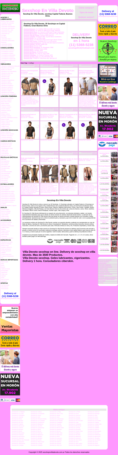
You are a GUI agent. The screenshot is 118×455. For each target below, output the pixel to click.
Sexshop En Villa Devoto (48, 10)
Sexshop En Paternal (36, 433)
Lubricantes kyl (5, 33)
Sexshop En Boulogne (75, 429)
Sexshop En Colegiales (56, 422)
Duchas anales (5, 209)
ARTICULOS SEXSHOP (105, 260)
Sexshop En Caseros (17, 427)
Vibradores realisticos (7, 87)
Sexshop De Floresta (55, 443)
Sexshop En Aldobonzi (75, 436)
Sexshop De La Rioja (36, 443)
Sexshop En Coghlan (93, 422)
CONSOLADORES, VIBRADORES (103, 262)
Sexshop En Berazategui (94, 431)
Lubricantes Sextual (6, 46)
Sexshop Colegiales (30, 55)
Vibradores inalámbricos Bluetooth (10, 66)
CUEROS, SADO (103, 269)
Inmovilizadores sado (7, 148)
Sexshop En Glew (92, 415)
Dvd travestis (4, 182)
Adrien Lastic (4, 261)
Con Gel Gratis (5, 285)
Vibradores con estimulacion (8, 71)
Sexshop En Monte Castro (57, 427)
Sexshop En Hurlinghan (18, 415)
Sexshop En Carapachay (37, 427)
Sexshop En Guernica (74, 415)
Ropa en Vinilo (5, 119)
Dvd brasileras (5, 163)
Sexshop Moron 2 (104, 243)
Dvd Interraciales (5, 173)
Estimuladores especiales (8, 195)
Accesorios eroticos (6, 222)
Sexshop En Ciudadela (75, 424)
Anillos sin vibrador (6, 243)
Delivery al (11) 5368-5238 (10, 295)
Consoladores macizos (7, 51)
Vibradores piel (5, 78)
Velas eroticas (5, 234)
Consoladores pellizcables (8, 55)
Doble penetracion (6, 249)
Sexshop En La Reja (55, 411)
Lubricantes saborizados (7, 40)
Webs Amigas (59, 410)
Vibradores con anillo (7, 242)
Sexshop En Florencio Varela (38, 418)
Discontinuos (4, 287)
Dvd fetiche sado (5, 166)
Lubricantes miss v (6, 38)
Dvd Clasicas (4, 178)
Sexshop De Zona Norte (75, 440)
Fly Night (3, 35)
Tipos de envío (86, 12)
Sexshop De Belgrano (94, 445)
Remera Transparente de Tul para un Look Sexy (68, 115)
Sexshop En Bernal (36, 431)
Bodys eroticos (5, 103)
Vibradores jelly (5, 76)
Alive (2, 263)
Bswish (3, 267)
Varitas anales (5, 216)
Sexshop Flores (28, 40)
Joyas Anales (4, 214)
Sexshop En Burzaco (17, 429)
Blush (2, 265)
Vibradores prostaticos (7, 85)
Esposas (3, 229)
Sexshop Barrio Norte (30, 32)
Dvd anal (3, 159)
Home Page (23, 63)
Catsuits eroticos (5, 105)
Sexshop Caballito (29, 36)
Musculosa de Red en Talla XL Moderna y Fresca (48, 115)
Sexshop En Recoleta (74, 434)
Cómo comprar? (86, 8)
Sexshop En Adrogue (36, 438)
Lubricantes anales (6, 24)
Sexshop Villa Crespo (30, 41)
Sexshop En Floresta (74, 417)
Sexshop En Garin (55, 417)
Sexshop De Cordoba (17, 445)
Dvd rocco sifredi (5, 177)
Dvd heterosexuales (6, 171)
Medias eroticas (5, 114)
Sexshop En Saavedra (18, 438)
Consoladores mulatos (7, 53)
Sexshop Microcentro (30, 33)
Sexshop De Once (73, 441)
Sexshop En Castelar (93, 426)
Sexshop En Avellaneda (94, 434)
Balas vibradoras (5, 188)
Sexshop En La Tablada (18, 411)
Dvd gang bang (5, 168)
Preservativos (5, 232)
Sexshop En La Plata (74, 411)
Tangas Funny (5, 126)
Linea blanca (4, 152)
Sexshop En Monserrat (18, 426)
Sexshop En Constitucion (37, 422)
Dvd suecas (4, 180)
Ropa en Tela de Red (7, 121)
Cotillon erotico (5, 227)
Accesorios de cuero (6, 143)
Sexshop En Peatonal (17, 434)
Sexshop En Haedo (55, 415)
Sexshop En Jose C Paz (56, 413)
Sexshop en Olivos (36, 429)
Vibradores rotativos (6, 90)
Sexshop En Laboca (36, 411)
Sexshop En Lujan (73, 422)
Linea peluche (5, 153)
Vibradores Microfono (7, 89)
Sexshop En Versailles (94, 438)
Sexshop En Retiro (55, 436)
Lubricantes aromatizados (8, 26)
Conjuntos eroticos (6, 107)
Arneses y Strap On (6, 247)
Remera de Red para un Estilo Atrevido (28, 115)
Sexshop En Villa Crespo (37, 441)
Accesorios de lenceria (7, 98)
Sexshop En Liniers (93, 417)
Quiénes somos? (86, 17)
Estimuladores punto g (7, 202)
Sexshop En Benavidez (18, 433)
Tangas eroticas (5, 122)
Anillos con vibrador (6, 69)
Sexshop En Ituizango (94, 413)
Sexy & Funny (5, 279)
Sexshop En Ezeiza (93, 418)
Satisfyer (3, 276)
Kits (2, 258)
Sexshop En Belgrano (74, 433)
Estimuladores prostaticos (8, 200)
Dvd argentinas (5, 161)
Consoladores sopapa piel (8, 60)
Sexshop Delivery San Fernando (20, 440)
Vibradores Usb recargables (8, 94)
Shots (2, 277)
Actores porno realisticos (7, 49)
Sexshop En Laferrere (94, 411)
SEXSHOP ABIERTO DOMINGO (107, 277)
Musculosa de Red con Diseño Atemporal (47, 71)
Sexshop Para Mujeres (104, 232)
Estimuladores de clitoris (7, 191)
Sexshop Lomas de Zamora (32, 43)
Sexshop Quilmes (29, 44)
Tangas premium (5, 124)
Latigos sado (4, 150)
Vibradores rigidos (6, 82)
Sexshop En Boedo (17, 431)
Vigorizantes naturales (7, 238)
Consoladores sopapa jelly (8, 58)
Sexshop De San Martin (94, 440)
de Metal (3, 203)
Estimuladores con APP (7, 186)
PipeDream (4, 272)
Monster (3, 62)
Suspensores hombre (7, 139)
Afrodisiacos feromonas (7, 225)
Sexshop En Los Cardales (38, 420)
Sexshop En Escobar (17, 420)
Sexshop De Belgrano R (75, 445)
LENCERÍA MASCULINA (105, 267)
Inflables (3, 252)
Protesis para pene (6, 254)
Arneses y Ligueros (6, 100)
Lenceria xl (4, 112)
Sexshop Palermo (29, 30)
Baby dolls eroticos (6, 101)
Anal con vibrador (6, 211)
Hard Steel (4, 281)
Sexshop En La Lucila (17, 413)
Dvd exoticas (4, 164)
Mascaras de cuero (6, 155)
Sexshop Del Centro (36, 440)
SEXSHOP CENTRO (104, 272)
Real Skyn (4, 37)
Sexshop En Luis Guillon (94, 420)
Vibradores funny (5, 75)
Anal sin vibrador (5, 213)
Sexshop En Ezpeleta (74, 418)
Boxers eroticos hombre (7, 133)
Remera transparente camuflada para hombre (86, 71)
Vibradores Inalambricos (7, 80)
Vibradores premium (6, 83)
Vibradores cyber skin (7, 73)
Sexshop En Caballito (93, 427)
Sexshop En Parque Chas (76, 431)
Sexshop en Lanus (74, 413)
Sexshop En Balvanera (37, 434)
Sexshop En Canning (74, 427)
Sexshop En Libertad (17, 417)
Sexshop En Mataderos (37, 424)
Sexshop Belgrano (29, 29)
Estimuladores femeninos (8, 196)
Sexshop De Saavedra (18, 441)
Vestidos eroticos (5, 128)
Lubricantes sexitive (6, 44)
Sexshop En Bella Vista (56, 433)
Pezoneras (4, 236)
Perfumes (3, 42)
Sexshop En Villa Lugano (75, 443)
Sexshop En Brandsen (56, 429)
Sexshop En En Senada (56, 420)
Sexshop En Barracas (93, 433)
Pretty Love (4, 274)
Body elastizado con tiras (87, 159)
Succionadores (5, 189)
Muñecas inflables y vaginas (8, 205)
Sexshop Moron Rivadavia (32, 47)
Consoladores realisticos (7, 57)
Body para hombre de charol (69, 159)
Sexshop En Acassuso (56, 438)
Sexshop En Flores (17, 418)
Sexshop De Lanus (93, 441)
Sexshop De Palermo (55, 441)
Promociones (4, 288)
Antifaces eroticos (6, 224)
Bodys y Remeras (6, 132)
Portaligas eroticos (6, 115)
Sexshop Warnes (29, 53)
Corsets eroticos (5, 108)
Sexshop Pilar (28, 58)
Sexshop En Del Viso (17, 422)
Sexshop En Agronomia (94, 436)
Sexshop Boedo (29, 38)
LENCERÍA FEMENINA (104, 265)
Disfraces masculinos (7, 135)
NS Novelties (4, 270)
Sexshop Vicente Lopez (31, 57)
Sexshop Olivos (29, 50)
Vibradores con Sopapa (7, 92)
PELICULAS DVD (103, 270)
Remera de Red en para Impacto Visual (67, 71)
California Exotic (5, 269)
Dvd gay (3, 170)
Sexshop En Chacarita (56, 426)
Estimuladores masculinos (8, 198)
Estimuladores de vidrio (7, 193)
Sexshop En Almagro (36, 436)
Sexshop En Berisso (55, 431)
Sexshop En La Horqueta (37, 413)
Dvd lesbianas (5, 175)
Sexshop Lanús (28, 49)
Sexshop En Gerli (35, 417)
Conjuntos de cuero (6, 144)
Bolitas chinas (5, 245)
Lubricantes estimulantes (8, 28)
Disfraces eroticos (6, 110)
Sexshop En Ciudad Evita (94, 424)
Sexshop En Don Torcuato (76, 420)
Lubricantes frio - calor (7, 30)
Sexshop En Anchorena (18, 436)
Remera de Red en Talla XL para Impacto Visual (87, 115)
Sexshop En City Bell (36, 426)
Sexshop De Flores (93, 443)
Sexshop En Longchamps (57, 418)
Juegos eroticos (5, 231)
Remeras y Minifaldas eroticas (9, 117)
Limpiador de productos (7, 23)
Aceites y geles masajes (7, 21)
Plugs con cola (5, 218)
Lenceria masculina (6, 137)
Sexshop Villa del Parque (31, 35)
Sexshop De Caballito (36, 445)
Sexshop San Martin (30, 52)
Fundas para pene (6, 250)
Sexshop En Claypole (55, 424)
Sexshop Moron (29, 46)
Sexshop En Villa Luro (56, 445)
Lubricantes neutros (6, 31)
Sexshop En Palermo (93, 429)
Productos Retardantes (7, 256)
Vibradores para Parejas (7, 68)
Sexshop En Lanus (36, 415)
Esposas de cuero (6, 146)
